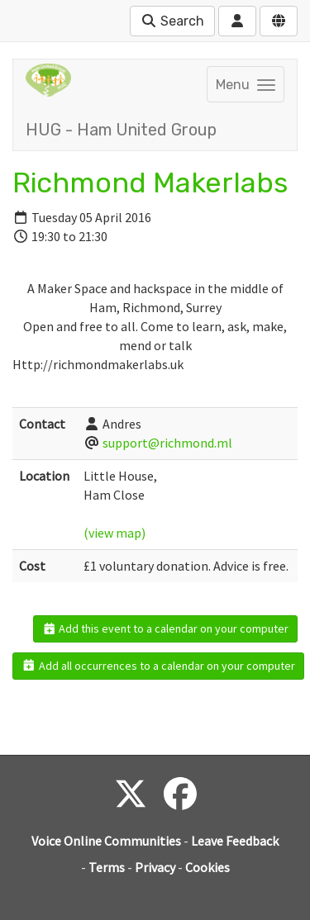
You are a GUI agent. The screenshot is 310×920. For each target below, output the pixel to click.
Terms (106, 867)
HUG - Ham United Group (121, 130)
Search (172, 21)
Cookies (207, 867)
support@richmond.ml (167, 442)
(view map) (114, 532)
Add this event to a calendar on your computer (165, 628)
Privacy (155, 867)
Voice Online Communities (106, 840)
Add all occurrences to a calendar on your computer (158, 665)
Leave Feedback (235, 840)
